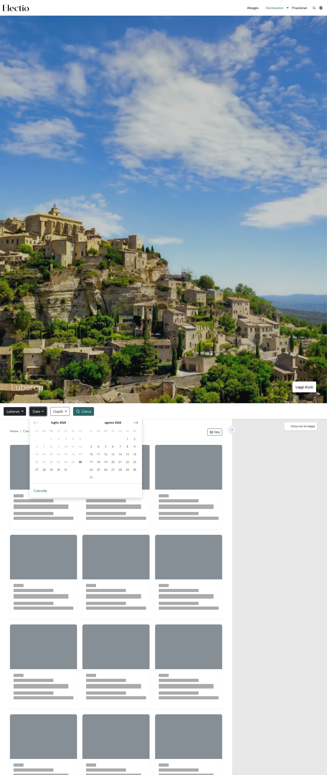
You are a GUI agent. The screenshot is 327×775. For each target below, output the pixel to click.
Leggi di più (304, 387)
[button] (287, 7)
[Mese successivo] (136, 422)
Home (15, 432)
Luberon (13, 411)
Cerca (28, 432)
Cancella (40, 491)
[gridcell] (51, 439)
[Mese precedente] (36, 422)
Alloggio (253, 8)
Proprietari (299, 8)
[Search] (314, 8)
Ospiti (58, 411)
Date (36, 411)
